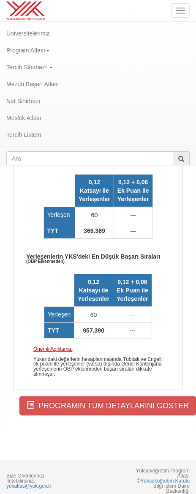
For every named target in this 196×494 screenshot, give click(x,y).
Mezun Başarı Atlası (32, 84)
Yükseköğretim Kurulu (165, 481)
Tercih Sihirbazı (29, 67)
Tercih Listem (23, 134)
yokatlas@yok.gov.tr (28, 486)
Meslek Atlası (23, 118)
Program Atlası (27, 50)
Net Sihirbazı (23, 101)
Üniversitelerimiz (28, 33)
